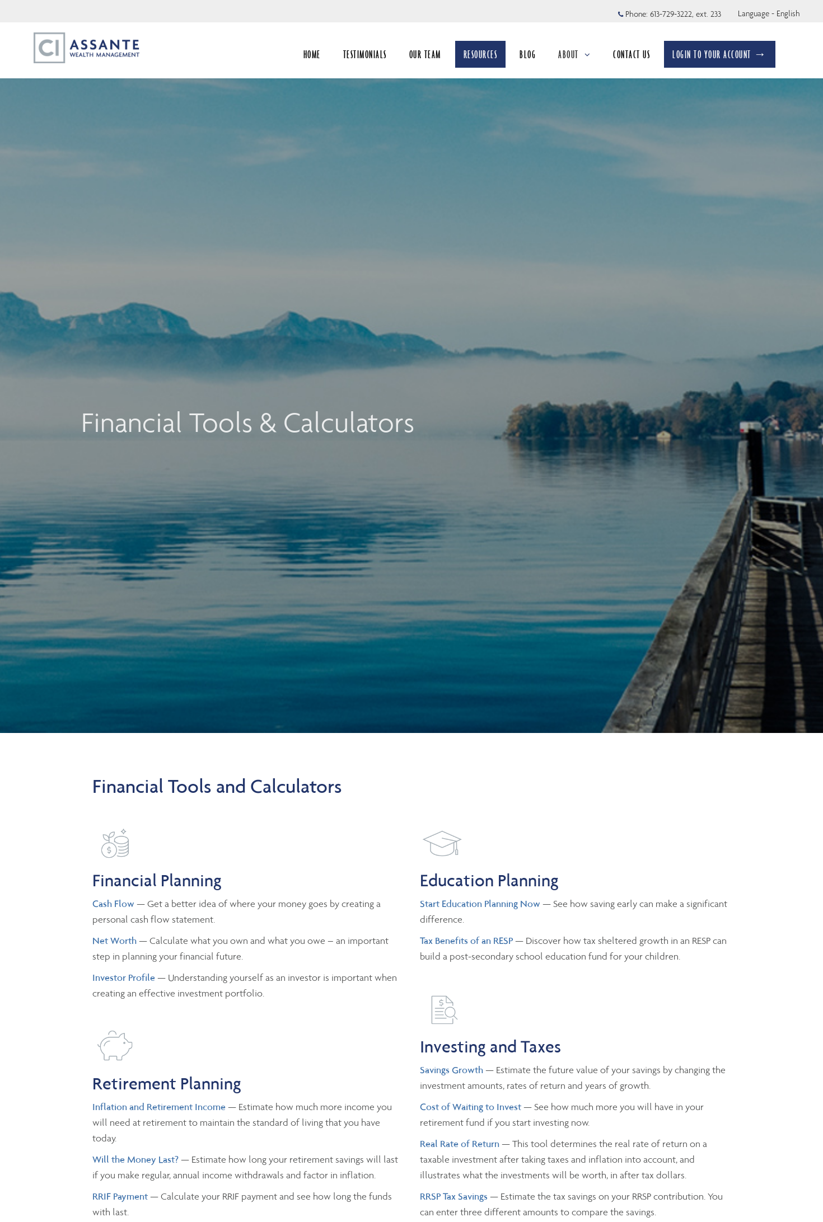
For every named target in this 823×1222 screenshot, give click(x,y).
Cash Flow (114, 903)
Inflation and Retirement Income (160, 1107)
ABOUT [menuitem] (574, 54)
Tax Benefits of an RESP (466, 940)
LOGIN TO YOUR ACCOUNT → (719, 54)
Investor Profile (124, 977)
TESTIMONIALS (365, 54)
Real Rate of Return (459, 1144)
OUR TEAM (425, 54)
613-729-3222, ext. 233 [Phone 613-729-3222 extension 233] (685, 14)
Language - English (769, 13)
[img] (411, 366)
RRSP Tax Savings (454, 1196)
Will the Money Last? (135, 1159)
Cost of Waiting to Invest (471, 1107)
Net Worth (115, 940)
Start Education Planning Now (480, 903)
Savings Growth (451, 1070)
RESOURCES (481, 54)
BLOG (528, 54)
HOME (312, 54)
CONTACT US (631, 54)
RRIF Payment (120, 1196)
